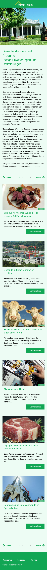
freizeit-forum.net (15, 565)
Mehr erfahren (35, 231)
